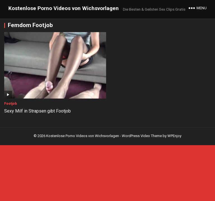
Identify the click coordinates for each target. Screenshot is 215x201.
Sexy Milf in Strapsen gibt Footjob (37, 111)
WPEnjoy (174, 136)
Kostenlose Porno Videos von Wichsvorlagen (63, 8)
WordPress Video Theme (142, 136)
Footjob (10, 104)
